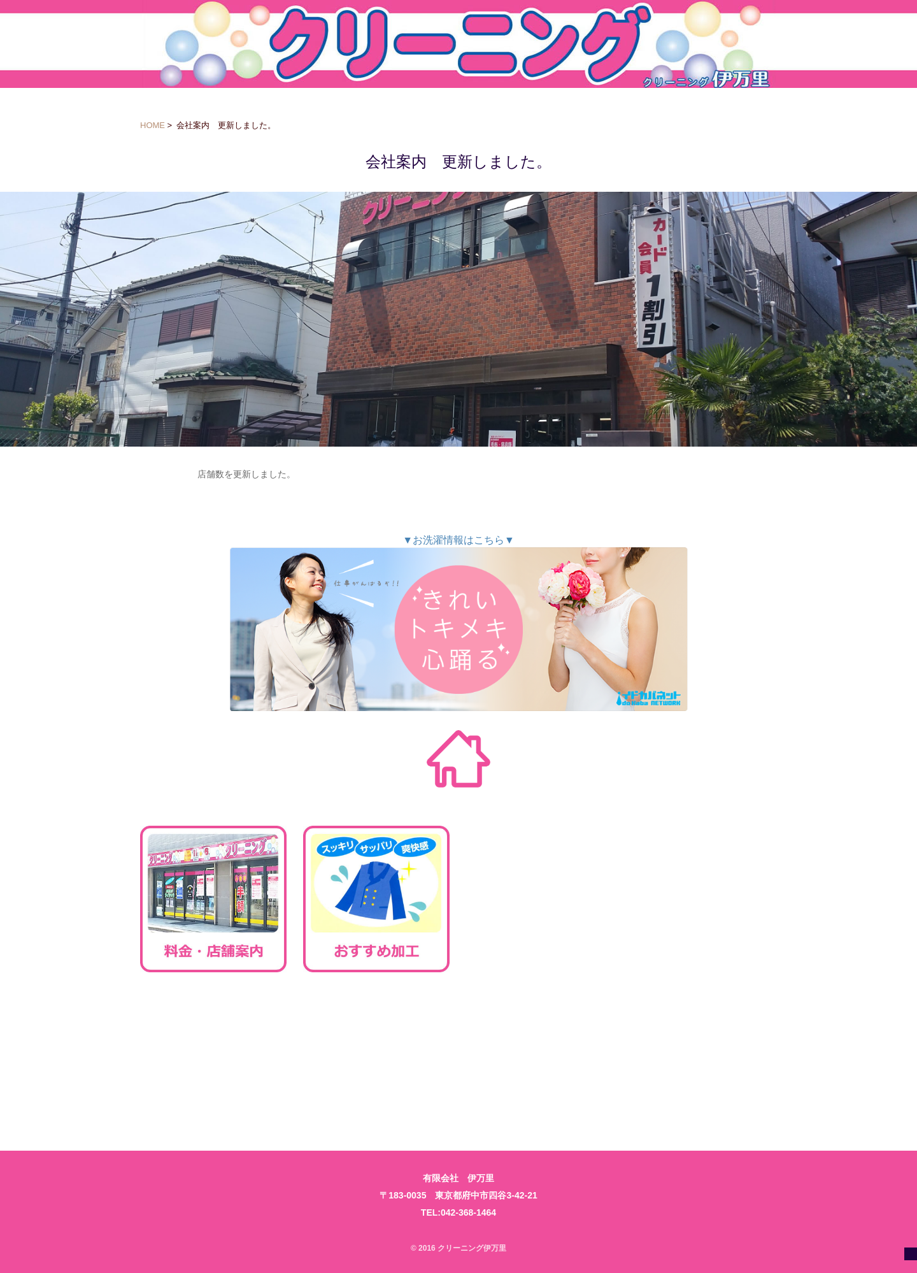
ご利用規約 (539, 1058)
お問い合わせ (376, 1058)
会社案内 (702, 1058)
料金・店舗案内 (213, 899)
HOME (152, 125)
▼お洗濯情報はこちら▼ (458, 623)
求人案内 (702, 899)
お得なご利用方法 (539, 899)
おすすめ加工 (376, 899)
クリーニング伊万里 (459, 44)
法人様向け (213, 1058)
